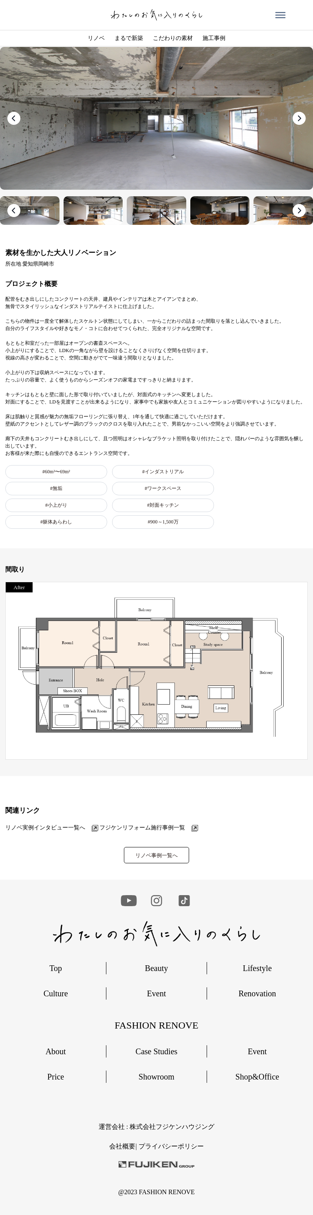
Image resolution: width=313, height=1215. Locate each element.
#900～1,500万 (163, 522)
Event (156, 993)
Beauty (156, 968)
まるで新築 (129, 38)
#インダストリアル (163, 471)
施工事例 (214, 38)
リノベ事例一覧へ (156, 855)
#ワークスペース (163, 488)
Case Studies (157, 1051)
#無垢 (56, 488)
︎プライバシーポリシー (171, 1146)
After (18, 587)
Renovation (257, 993)
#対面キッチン (163, 505)
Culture (56, 993)
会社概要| (123, 1146)
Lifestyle (257, 968)
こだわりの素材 (173, 38)
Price (55, 1076)
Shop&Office (257, 1076)
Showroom (156, 1076)
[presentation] (13, 118)
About (56, 1051)
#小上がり (56, 505)
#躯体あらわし (56, 522)
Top (55, 968)
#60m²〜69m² (56, 471)
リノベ (96, 38)
